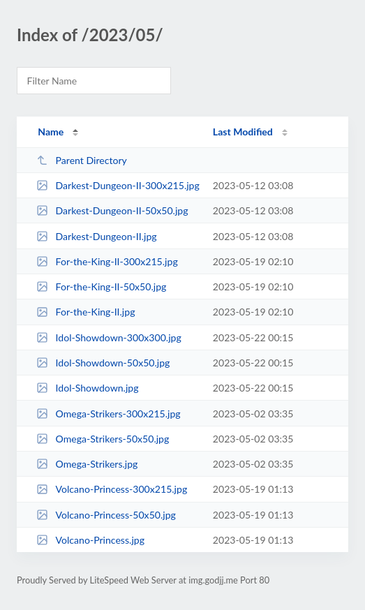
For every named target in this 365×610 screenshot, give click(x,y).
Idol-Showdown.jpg (87, 388)
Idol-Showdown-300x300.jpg (108, 337)
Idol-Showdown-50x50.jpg (103, 363)
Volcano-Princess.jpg (90, 540)
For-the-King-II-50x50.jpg (101, 286)
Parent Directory (81, 160)
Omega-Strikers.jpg (86, 464)
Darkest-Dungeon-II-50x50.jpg (112, 210)
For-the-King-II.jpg (85, 312)
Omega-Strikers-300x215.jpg (108, 413)
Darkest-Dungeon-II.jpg (96, 236)
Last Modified (243, 131)
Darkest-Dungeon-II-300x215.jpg (118, 185)
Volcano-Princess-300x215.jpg (111, 489)
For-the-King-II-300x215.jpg (107, 261)
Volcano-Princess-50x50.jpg (106, 515)
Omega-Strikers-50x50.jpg (102, 439)
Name (51, 131)
